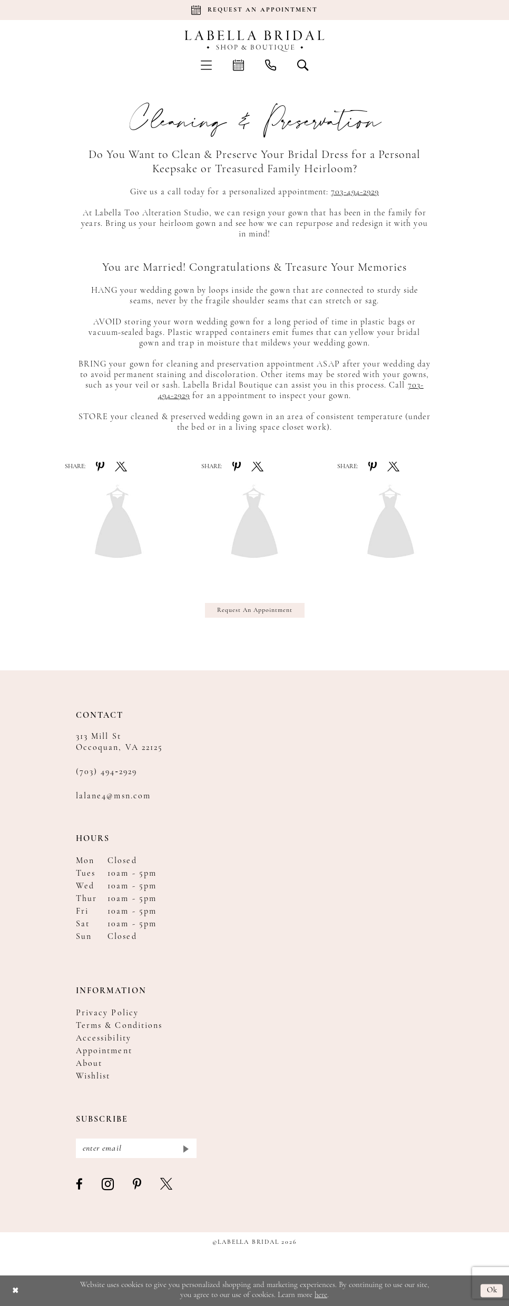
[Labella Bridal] (255, 41)
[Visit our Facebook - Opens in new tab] (80, 1185)
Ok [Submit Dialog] (492, 1290)
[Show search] (303, 65)
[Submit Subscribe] (185, 1148)
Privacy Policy (107, 1013)
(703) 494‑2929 (106, 772)
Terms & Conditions (119, 1026)
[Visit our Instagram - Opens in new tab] (108, 1184)
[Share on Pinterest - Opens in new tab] (100, 466)
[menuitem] (206, 65)
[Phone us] (270, 65)
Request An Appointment (254, 610)
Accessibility (103, 1038)
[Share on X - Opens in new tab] (121, 466)
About (89, 1064)
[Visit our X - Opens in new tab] (166, 1185)
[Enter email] (136, 1148)
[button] (206, 65)
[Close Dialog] (15, 1290)
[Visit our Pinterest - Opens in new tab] (137, 1185)
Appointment (104, 1051)
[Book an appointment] (254, 10)
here (321, 1295)
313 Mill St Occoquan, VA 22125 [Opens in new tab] (119, 742)
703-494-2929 (355, 192)
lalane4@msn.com (113, 796)
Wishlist (93, 1076)
